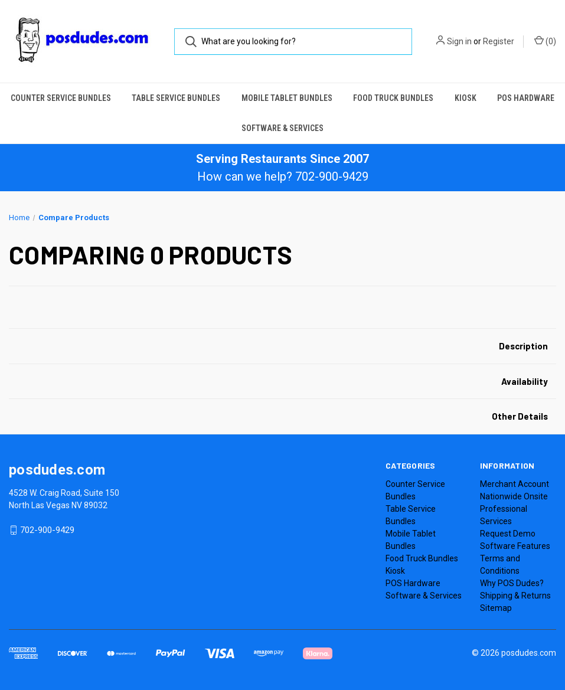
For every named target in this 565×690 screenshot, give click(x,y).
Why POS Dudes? (512, 583)
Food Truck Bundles (393, 98)
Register (498, 41)
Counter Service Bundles (61, 98)
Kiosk (465, 98)
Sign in (459, 41)
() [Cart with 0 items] (545, 40)
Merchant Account (514, 484)
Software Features (515, 546)
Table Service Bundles (176, 98)
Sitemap (496, 608)
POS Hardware (525, 98)
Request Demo (507, 533)
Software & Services (282, 128)
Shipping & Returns (515, 595)
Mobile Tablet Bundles (286, 98)
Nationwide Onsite (514, 496)
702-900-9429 (47, 530)
